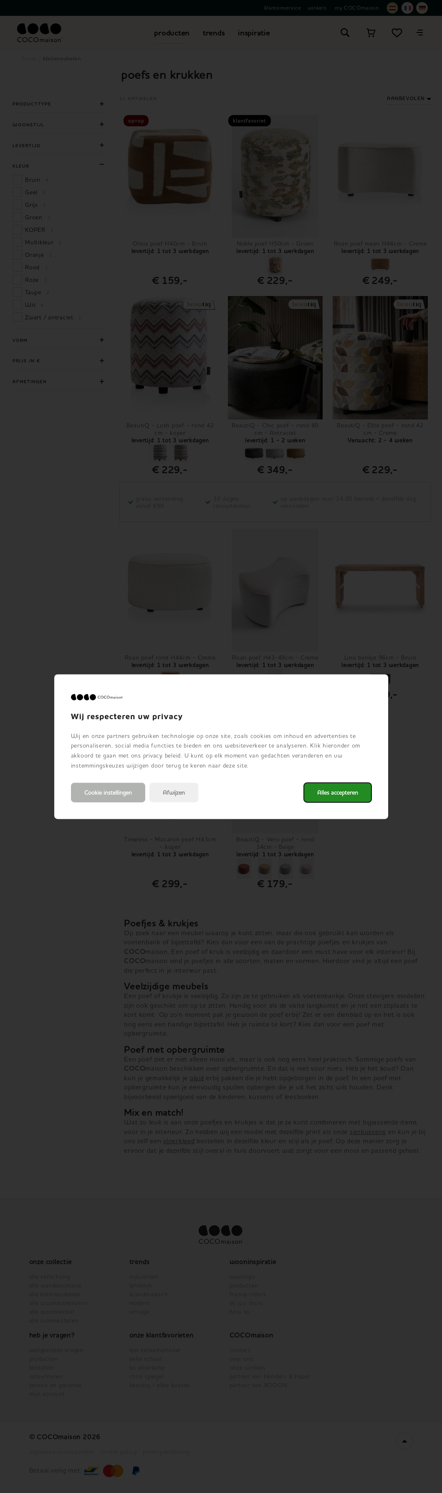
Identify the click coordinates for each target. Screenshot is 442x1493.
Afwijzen (174, 792)
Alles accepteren (337, 792)
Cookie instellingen (108, 792)
